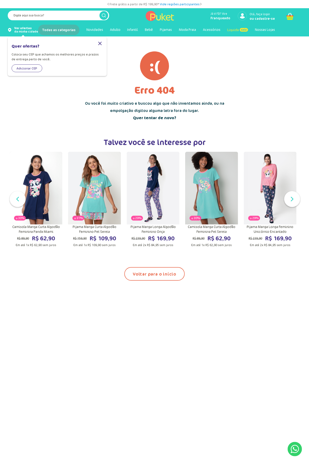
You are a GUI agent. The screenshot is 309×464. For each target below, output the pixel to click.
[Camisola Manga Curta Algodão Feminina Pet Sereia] (211, 199)
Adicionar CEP (27, 68)
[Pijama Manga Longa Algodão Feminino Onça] (153, 199)
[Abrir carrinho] (290, 16)
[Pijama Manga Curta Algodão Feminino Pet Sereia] (94, 199)
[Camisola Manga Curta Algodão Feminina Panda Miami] (36, 199)
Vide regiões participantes (180, 4)
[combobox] (58, 16)
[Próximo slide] (201, 4)
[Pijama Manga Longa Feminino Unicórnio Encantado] (270, 199)
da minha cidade (26, 30)
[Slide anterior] (108, 4)
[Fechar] (100, 44)
